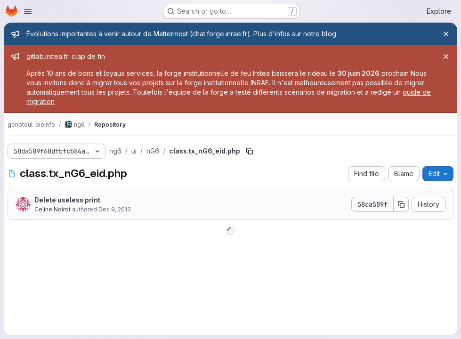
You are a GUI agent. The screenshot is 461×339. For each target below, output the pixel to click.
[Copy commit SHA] (401, 204)
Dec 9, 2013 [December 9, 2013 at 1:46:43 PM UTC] (114, 209)
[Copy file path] (249, 151)
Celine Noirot (52, 209)
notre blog (319, 34)
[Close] (446, 34)
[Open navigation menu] (27, 11)
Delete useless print (67, 200)
